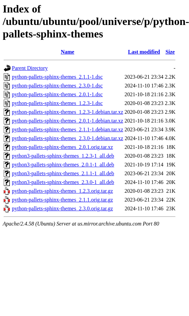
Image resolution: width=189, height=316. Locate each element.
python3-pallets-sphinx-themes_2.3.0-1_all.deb (63, 182)
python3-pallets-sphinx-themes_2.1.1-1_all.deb (63, 173)
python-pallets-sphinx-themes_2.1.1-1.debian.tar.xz (67, 129)
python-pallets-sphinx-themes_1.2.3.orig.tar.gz (62, 191)
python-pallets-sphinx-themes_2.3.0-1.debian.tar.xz (67, 138)
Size (170, 52)
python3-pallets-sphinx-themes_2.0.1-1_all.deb (63, 164)
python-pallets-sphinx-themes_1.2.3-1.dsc (57, 103)
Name (67, 52)
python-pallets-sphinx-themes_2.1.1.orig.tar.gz (62, 200)
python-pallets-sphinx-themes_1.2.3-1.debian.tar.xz (67, 112)
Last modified (144, 52)
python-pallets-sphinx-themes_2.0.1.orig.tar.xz (62, 147)
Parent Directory (30, 68)
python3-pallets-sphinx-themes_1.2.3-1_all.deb (63, 156)
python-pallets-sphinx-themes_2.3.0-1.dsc (57, 85)
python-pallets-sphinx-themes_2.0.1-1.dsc (57, 94)
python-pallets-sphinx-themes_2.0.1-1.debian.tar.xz (67, 121)
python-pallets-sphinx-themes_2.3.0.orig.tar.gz (62, 208)
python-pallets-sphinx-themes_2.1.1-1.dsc (57, 77)
